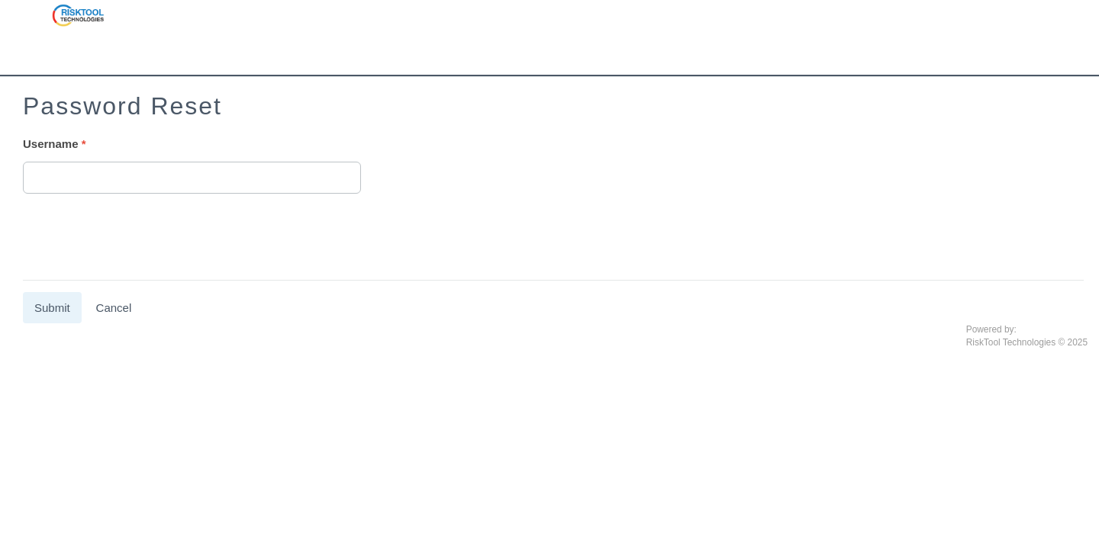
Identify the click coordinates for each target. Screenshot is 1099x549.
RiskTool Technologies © (1015, 342)
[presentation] (139, 238)
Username (51, 143)
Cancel (114, 307)
